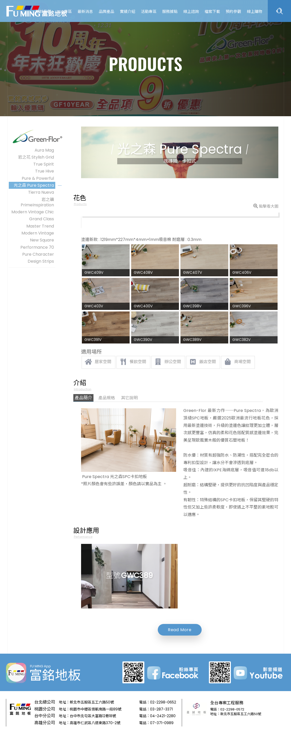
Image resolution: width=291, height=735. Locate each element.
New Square (42, 240)
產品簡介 (83, 398)
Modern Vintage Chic (32, 212)
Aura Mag (44, 150)
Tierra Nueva (41, 192)
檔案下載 (212, 11)
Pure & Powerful (38, 178)
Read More (180, 630)
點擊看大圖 (265, 206)
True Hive (44, 171)
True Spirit (43, 164)
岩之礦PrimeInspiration (37, 202)
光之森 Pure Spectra (34, 185)
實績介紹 (127, 11)
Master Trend (40, 226)
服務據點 (170, 11)
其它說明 (129, 398)
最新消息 (85, 11)
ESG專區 (64, 11)
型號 (129, 575)
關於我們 (43, 11)
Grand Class (41, 219)
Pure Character (38, 254)
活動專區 (148, 11)
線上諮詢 (191, 11)
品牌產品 (106, 11)
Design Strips (41, 261)
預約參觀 (233, 11)
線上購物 (254, 11)
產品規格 (106, 398)
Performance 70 (37, 247)
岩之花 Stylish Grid (36, 157)
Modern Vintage (37, 233)
